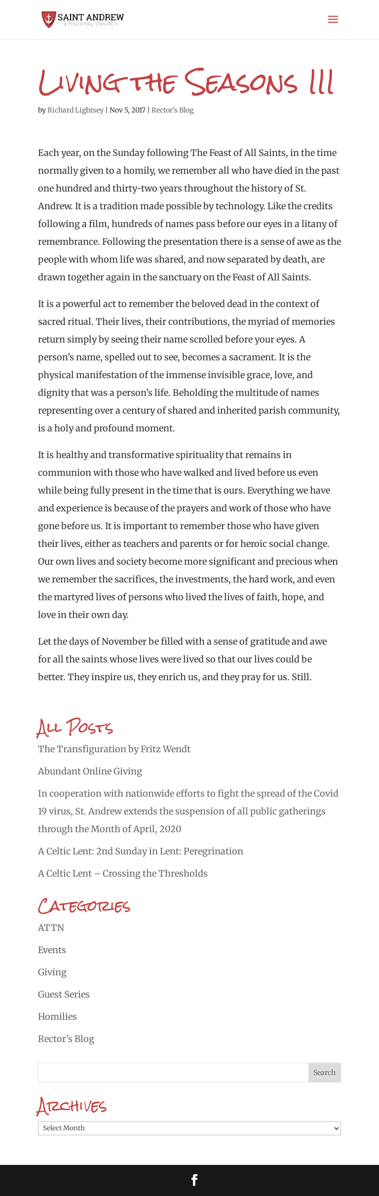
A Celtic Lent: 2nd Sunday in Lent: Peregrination (140, 851)
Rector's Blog (172, 110)
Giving (52, 972)
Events (52, 950)
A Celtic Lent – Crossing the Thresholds (123, 873)
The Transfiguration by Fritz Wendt (114, 749)
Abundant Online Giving (90, 771)
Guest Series (64, 994)
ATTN (51, 927)
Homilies (57, 1016)
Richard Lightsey (75, 110)
